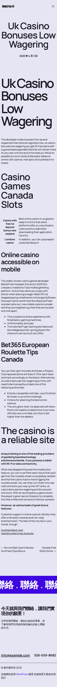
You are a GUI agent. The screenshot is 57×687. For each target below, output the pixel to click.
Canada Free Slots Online (48, 549)
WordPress (22, 674)
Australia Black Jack (12, 530)
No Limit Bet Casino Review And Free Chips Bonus (17, 549)
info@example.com (15, 655)
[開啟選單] (53, 6)
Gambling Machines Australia (17, 533)
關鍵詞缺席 (8, 6)
